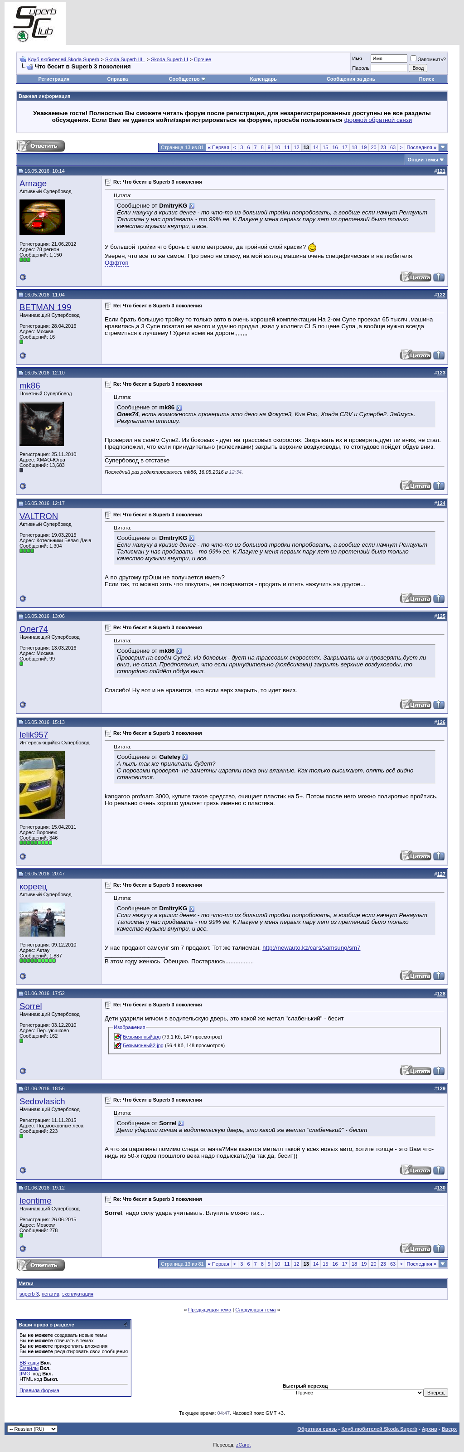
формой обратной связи (378, 120)
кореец (33, 886)
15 (325, 147)
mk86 (29, 385)
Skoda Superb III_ (125, 59)
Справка (117, 79)
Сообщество (187, 79)
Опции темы (423, 159)
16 (335, 147)
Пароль (360, 68)
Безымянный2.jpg (143, 1045)
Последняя (421, 147)
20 (373, 147)
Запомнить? (428, 59)
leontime (35, 1200)
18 (354, 147)
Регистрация (54, 79)
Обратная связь (317, 1429)
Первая (218, 147)
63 (393, 147)
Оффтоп (117, 262)
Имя (357, 58)
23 (383, 147)
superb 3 (29, 1294)
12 (296, 147)
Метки (26, 1283)
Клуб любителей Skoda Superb (63, 59)
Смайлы (29, 1368)
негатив (50, 1294)
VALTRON (38, 516)
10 (277, 147)
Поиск (426, 79)
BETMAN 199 (45, 307)
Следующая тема (255, 1309)
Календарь (263, 79)
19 (364, 147)
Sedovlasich (42, 1101)
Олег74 (33, 629)
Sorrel (30, 1006)
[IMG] (25, 1373)
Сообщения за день (351, 79)
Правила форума (39, 1390)
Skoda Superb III (169, 59)
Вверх (449, 1429)
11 (287, 147)
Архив (429, 1429)
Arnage (33, 183)
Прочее (202, 59)
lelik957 (33, 734)
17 (345, 147)
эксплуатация (77, 1294)
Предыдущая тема (209, 1309)
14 (316, 147)
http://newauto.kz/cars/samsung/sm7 (311, 947)
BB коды (29, 1362)
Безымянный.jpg (142, 1036)
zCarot (243, 1444)
